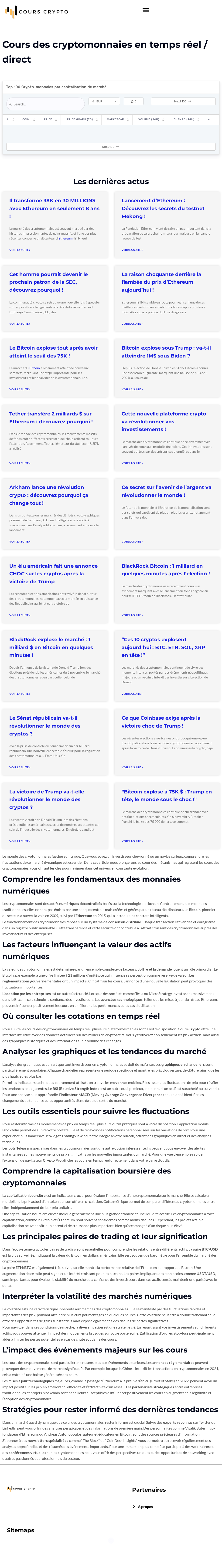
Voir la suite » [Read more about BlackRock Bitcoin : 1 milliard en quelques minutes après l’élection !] (132, 615)
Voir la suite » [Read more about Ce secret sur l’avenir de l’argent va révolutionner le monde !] (132, 541)
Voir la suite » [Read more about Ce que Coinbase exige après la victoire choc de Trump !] (132, 767)
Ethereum (65, 238)
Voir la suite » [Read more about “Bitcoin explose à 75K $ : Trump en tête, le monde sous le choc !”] (132, 841)
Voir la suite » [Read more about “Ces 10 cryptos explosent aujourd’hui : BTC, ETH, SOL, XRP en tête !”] (132, 693)
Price (47, 119)
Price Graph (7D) (85, 119)
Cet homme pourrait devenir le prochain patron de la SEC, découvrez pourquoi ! (48, 282)
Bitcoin (34, 368)
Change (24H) (184, 119)
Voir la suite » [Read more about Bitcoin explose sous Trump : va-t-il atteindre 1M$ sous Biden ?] (132, 389)
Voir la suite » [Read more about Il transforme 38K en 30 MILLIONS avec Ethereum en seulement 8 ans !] (20, 250)
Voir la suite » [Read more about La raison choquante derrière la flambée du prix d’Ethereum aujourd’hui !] (132, 323)
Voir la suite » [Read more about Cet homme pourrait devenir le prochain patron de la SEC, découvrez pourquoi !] (20, 323)
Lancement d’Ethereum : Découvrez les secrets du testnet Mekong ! (163, 208)
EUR (97, 101)
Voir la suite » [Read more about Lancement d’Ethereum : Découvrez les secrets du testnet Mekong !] (132, 250)
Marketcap (118, 119)
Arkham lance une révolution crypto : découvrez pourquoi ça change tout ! (48, 495)
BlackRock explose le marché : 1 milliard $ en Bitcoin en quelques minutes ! (51, 647)
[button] (145, 10)
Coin (26, 119)
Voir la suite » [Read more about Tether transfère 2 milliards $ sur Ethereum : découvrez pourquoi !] (20, 463)
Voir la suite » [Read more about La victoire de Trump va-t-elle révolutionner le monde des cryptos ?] (20, 841)
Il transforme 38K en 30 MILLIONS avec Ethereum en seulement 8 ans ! (54, 208)
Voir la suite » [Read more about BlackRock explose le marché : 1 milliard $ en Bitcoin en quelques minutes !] (20, 693)
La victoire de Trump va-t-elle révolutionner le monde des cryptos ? (46, 799)
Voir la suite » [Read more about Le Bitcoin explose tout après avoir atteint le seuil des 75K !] (20, 389)
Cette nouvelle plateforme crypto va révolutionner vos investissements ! (164, 421)
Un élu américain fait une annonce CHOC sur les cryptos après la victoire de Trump (53, 573)
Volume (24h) (150, 119)
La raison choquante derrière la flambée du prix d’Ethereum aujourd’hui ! (161, 282)
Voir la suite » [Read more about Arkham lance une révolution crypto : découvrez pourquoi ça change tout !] (20, 541)
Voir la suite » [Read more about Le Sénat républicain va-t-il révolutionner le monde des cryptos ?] (20, 767)
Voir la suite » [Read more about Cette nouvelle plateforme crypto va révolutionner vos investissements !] (132, 463)
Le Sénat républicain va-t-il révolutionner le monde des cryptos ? (44, 725)
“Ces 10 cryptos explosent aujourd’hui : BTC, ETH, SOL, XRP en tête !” (163, 647)
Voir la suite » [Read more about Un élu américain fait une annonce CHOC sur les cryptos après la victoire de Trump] (20, 615)
